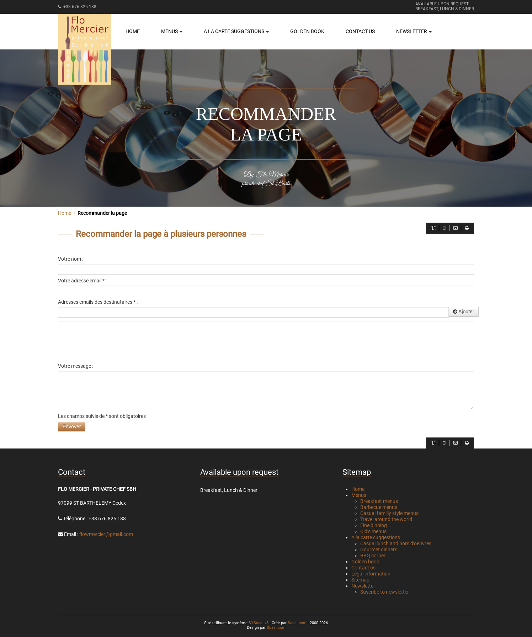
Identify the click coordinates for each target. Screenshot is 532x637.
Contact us (360, 31)
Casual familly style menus (389, 513)
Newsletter (363, 586)
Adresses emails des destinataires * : (98, 302)
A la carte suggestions (375, 537)
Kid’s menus (373, 531)
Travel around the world (386, 519)
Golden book (307, 31)
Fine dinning (373, 525)
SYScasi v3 (258, 623)
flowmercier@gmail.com (106, 534)
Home (133, 31)
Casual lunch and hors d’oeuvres (395, 543)
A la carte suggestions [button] (236, 31)
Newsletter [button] (414, 31)
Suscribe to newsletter (384, 592)
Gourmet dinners (378, 549)
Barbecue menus (378, 507)
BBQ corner (372, 555)
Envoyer (72, 426)
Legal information (370, 574)
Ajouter (463, 311)
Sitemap (360, 580)
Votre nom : (70, 259)
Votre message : (75, 366)
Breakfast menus (379, 501)
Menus (358, 495)
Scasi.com (297, 623)
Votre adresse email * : (82, 280)
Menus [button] (171, 31)
